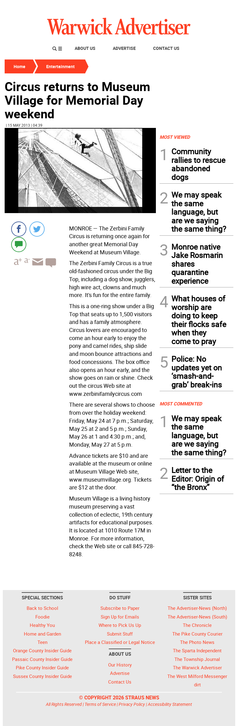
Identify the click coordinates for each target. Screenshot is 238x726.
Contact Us (166, 48)
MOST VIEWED (175, 137)
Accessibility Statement (170, 704)
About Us (85, 48)
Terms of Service (100, 704)
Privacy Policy (132, 704)
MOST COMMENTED (181, 403)
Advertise (124, 48)
